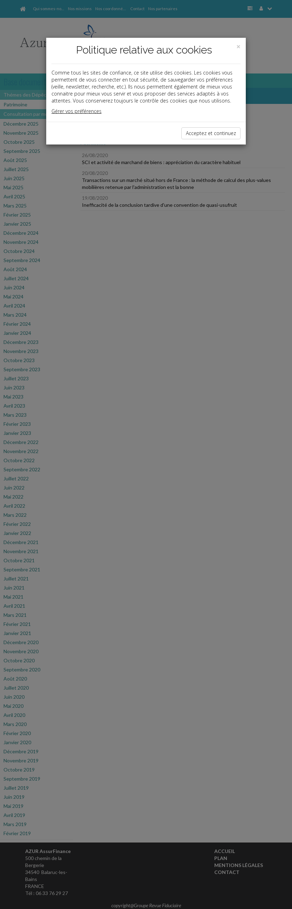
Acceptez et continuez (211, 133)
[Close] (238, 46)
